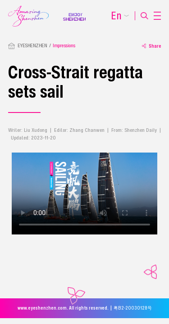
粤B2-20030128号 (133, 308)
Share (151, 46)
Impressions (64, 45)
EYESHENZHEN (32, 45)
